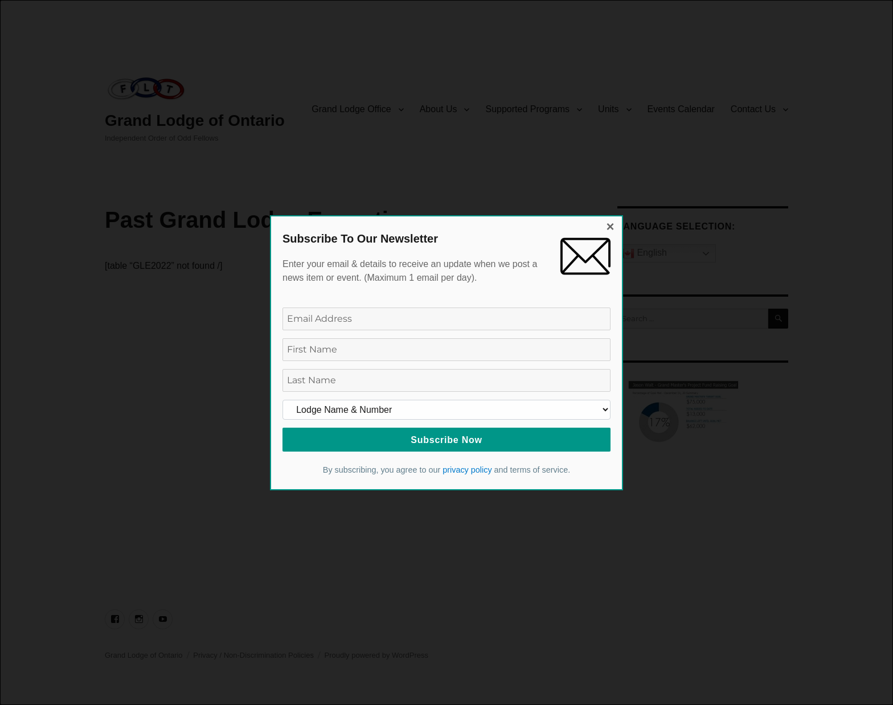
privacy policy (467, 469)
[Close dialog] (610, 228)
